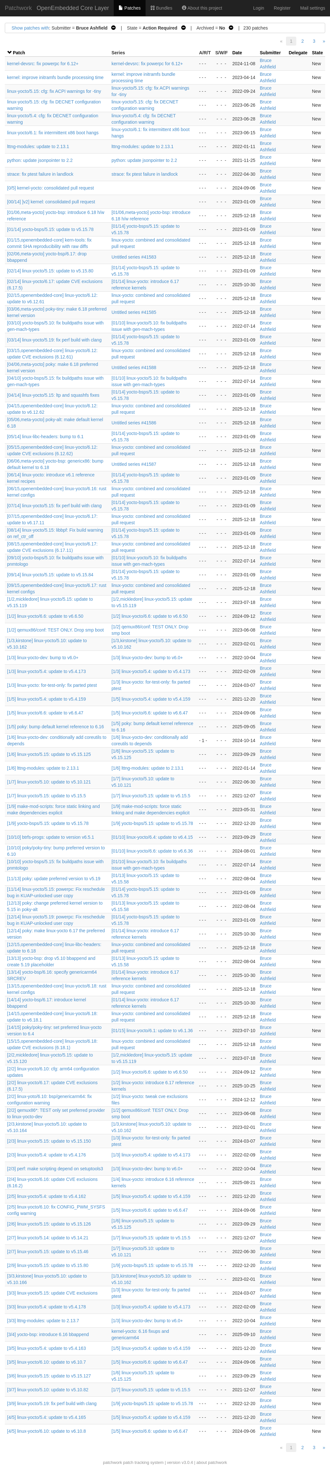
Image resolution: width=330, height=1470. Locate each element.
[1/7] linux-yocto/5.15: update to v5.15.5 (46, 795)
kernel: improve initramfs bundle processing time (55, 77)
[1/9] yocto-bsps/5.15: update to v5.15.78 (48, 823)
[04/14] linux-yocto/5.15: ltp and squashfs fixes (53, 395)
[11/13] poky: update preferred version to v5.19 (53, 878)
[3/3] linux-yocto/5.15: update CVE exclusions (52, 1293)
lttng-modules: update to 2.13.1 (38, 146)
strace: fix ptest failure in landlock (40, 174)
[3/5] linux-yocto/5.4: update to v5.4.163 (46, 1348)
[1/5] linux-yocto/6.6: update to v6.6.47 (45, 712)
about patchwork (211, 1462)
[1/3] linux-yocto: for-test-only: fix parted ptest (52, 685)
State (317, 52)
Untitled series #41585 (133, 312)
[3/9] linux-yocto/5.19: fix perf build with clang (52, 1403)
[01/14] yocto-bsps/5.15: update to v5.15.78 (50, 229)
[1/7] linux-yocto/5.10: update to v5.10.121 (49, 781)
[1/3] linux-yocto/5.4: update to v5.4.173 (46, 671)
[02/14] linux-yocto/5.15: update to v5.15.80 (50, 270)
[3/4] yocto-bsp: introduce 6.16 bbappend (48, 1334)
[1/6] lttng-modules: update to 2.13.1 (43, 768)
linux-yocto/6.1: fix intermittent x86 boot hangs (53, 132)
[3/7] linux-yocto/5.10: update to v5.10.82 (47, 1389)
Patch (19, 52)
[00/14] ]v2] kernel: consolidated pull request (51, 201)
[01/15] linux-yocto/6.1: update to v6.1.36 (152, 1030)
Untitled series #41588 (133, 367)
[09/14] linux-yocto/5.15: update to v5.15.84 (50, 574)
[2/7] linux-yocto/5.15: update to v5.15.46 (47, 1251)
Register (282, 8)
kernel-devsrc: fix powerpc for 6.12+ (42, 63)
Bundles (161, 8)
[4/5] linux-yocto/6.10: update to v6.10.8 (46, 1431)
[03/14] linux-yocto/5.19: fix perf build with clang (54, 339)
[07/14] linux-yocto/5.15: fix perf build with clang (54, 505)
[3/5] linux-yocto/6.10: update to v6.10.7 (46, 1362)
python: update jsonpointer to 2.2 (40, 160)
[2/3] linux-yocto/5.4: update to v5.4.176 (46, 1154)
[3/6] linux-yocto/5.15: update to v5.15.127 (49, 1375)
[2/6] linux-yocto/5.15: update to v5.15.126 (49, 1223)
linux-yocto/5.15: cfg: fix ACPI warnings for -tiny (54, 91)
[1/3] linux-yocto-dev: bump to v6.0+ (42, 657)
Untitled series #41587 (133, 464)
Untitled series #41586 (133, 422)
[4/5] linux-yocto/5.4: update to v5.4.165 (46, 1417)
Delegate (298, 52)
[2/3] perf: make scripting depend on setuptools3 (55, 1168)
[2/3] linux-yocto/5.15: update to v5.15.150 (49, 1141)
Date (237, 52)
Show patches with (30, 28)
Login (258, 8)
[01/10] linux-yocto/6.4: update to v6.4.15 (152, 837)
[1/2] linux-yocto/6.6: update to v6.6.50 (45, 616)
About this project (202, 8)
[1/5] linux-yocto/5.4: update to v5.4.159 (46, 699)
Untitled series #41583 (133, 257)
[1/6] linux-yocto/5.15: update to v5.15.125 (49, 754)
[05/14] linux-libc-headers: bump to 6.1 (45, 436)
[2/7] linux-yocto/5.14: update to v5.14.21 (47, 1237)
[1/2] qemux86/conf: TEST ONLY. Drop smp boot (55, 630)
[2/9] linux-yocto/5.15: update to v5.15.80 (47, 1265)
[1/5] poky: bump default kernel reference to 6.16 (55, 726)
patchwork (112, 1462)
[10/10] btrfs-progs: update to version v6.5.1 (50, 837)
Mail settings (312, 8)
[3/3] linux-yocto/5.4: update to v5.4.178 (46, 1306)
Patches (129, 8)
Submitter (270, 52)
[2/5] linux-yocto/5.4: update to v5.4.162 (46, 1196)
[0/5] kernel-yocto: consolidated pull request (50, 187)
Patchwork (18, 8)
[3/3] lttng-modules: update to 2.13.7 (43, 1320)
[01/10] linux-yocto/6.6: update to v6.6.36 (152, 851)
